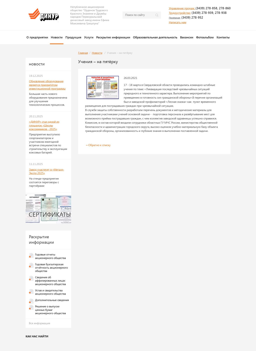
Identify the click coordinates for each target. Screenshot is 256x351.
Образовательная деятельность (155, 37)
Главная (83, 53)
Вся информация (39, 323)
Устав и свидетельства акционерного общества (50, 291)
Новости (57, 37)
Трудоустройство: (180, 13)
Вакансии (186, 37)
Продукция (73, 37)
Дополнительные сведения (52, 300)
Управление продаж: (182, 8)
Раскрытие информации (113, 37)
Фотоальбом (205, 37)
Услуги (88, 37)
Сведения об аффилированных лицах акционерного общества (50, 280)
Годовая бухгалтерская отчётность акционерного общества (51, 267)
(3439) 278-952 (186, 17)
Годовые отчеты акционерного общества (50, 255)
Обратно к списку (98, 145)
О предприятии (37, 37)
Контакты (223, 37)
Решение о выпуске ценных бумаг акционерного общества (50, 309)
